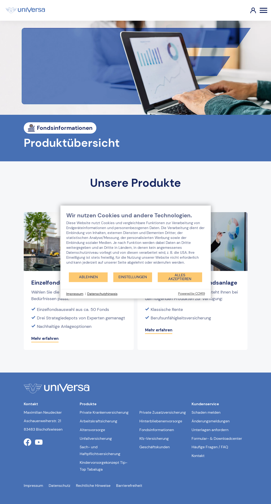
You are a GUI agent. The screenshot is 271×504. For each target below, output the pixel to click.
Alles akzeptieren (179, 277)
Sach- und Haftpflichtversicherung (100, 450)
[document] (135, 242)
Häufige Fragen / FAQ (210, 446)
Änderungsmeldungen (211, 421)
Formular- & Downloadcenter (217, 438)
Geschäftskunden (154, 446)
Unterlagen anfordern (210, 429)
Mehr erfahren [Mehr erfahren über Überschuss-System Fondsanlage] (158, 330)
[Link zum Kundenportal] (249, 10)
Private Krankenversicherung (104, 412)
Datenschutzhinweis (102, 294)
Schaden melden (206, 412)
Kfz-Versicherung (154, 438)
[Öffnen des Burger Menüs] (263, 10)
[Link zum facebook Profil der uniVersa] (27, 442)
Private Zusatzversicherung (162, 412)
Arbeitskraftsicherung (98, 421)
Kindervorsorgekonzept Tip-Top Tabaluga (103, 466)
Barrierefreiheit (129, 485)
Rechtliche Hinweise (93, 485)
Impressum (33, 485)
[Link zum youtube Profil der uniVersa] (39, 442)
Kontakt (198, 455)
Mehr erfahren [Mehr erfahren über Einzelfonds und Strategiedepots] (45, 338)
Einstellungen (132, 276)
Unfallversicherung (96, 438)
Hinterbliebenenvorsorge (160, 421)
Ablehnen (88, 276)
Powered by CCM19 (191, 294)
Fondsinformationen (156, 429)
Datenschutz (59, 485)
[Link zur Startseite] (25, 10)
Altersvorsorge (92, 429)
